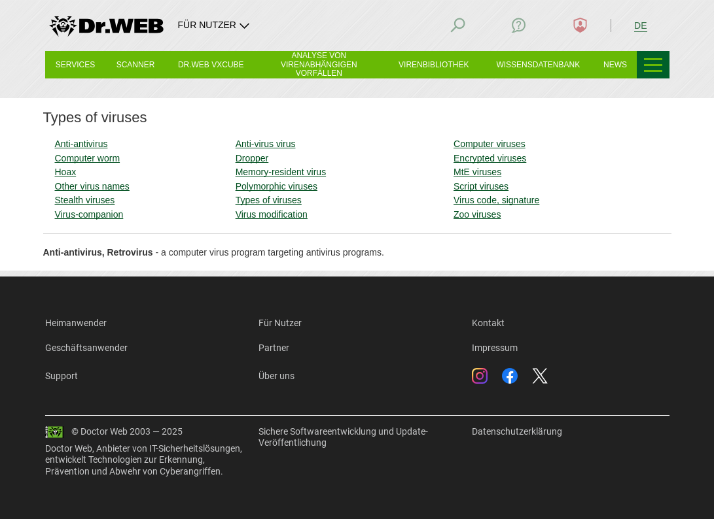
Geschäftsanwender (86, 347)
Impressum (495, 347)
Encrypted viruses (490, 158)
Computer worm (87, 158)
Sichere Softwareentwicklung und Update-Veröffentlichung (343, 437)
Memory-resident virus (281, 172)
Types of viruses (269, 200)
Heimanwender (76, 322)
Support (61, 375)
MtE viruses (477, 172)
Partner (274, 347)
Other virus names (92, 186)
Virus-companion (89, 214)
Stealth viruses (85, 200)
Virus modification (272, 214)
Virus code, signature (496, 200)
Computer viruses (490, 144)
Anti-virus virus (266, 144)
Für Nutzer (280, 322)
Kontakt (488, 322)
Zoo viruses (477, 214)
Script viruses (481, 186)
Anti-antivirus (81, 144)
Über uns (277, 375)
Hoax (66, 172)
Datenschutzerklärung (517, 431)
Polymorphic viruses (276, 186)
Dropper (252, 158)
